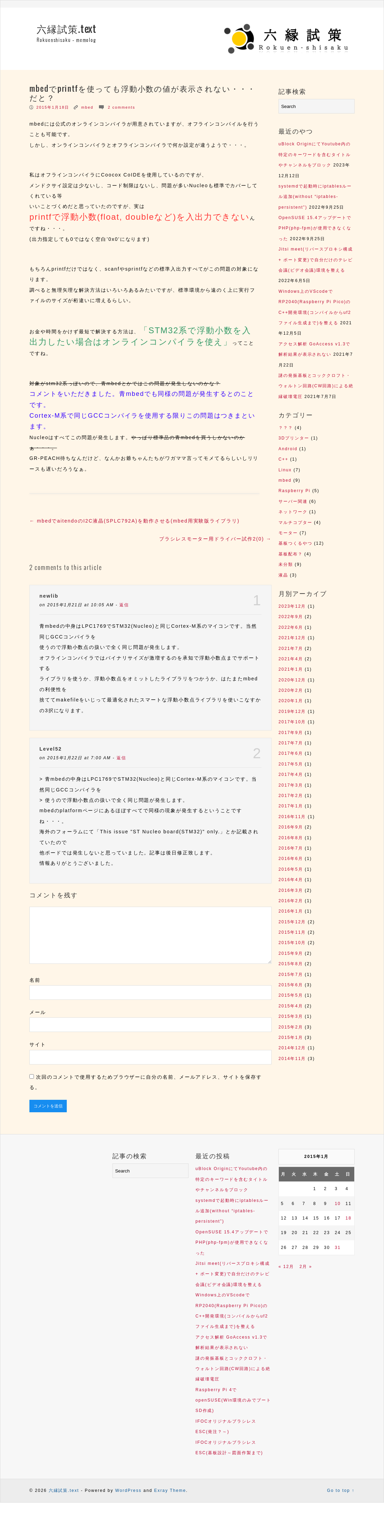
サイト (37, 1055)
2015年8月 (290, 963)
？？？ (285, 427)
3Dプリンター (293, 438)
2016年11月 (292, 816)
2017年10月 (292, 721)
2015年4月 (290, 1006)
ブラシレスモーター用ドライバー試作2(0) (215, 539)
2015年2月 (290, 1027)
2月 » (306, 1277)
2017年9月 (290, 732)
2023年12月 (292, 606)
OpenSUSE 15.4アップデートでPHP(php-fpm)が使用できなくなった (314, 228)
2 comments (121, 107)
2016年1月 (290, 911)
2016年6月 (290, 858)
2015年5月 (290, 995)
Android (288, 448)
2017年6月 (290, 753)
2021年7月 (290, 648)
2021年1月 (290, 669)
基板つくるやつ (295, 543)
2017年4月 (290, 774)
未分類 (285, 564)
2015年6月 (290, 984)
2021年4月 (290, 658)
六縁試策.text (67, 29)
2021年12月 (292, 637)
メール (37, 1022)
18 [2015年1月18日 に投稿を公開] (348, 1228)
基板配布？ (290, 554)
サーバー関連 (293, 501)
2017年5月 (290, 764)
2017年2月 (290, 795)
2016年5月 (290, 869)
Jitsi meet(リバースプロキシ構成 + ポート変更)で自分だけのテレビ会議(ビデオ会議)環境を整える (315, 260)
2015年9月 (290, 953)
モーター (288, 533)
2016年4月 (290, 879)
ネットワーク (293, 511)
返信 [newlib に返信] (124, 605)
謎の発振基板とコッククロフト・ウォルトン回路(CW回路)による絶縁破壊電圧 (316, 386)
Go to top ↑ (341, 1500)
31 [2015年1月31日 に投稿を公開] (338, 1258)
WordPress (128, 1500)
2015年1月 (290, 1037)
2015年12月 (292, 921)
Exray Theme (170, 1500)
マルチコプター (295, 522)
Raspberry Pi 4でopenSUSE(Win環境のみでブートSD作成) (233, 1411)
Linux (285, 470)
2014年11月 (292, 1058)
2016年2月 (290, 900)
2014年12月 (292, 1047)
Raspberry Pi (294, 490)
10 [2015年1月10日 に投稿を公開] (338, 1214)
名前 (34, 990)
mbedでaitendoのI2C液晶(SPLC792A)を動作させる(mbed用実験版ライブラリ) (134, 521)
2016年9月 (290, 827)
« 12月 (286, 1277)
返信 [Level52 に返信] (121, 757)
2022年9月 (290, 616)
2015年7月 (290, 974)
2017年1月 (290, 806)
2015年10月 (292, 942)
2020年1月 (290, 700)
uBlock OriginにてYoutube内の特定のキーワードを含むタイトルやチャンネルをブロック (314, 154)
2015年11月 (292, 932)
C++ (283, 459)
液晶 (283, 575)
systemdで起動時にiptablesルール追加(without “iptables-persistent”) (315, 197)
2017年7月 (290, 743)
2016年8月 (290, 837)
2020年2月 (290, 690)
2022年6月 (290, 627)
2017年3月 (290, 785)
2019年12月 (292, 711)
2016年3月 (290, 890)
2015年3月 (290, 1016)
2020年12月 (292, 680)
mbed (87, 107)
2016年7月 (290, 848)
